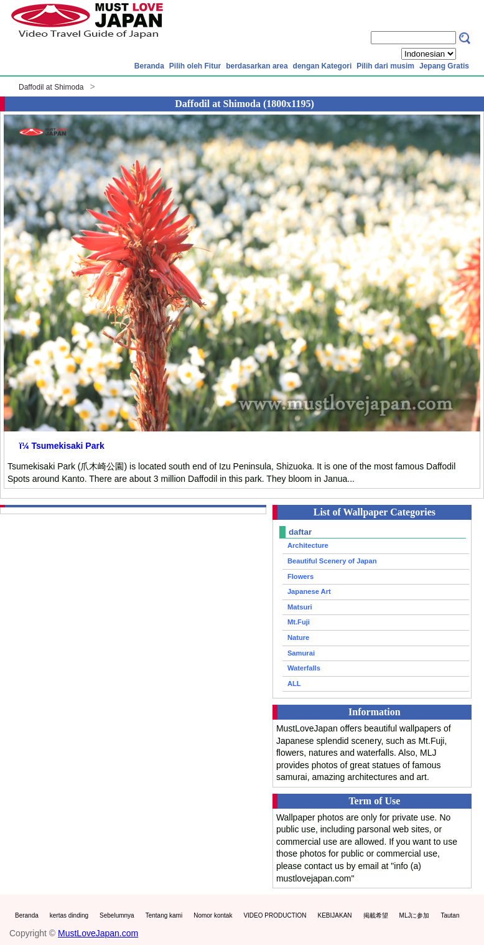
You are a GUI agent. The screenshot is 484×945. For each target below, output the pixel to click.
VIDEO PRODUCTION (274, 915)
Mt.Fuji (298, 622)
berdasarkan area (256, 66)
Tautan (449, 915)
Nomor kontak (212, 915)
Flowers (300, 576)
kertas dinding (69, 915)
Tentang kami (164, 915)
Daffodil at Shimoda (51, 87)
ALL (294, 683)
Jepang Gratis (444, 66)
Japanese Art (309, 591)
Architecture (307, 545)
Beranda (149, 66)
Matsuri (299, 607)
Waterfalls (303, 668)
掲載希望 (375, 915)
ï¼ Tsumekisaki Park (62, 446)
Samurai (301, 653)
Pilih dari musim (385, 66)
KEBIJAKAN (335, 915)
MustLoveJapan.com (98, 933)
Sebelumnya (117, 915)
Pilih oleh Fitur (195, 66)
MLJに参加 (414, 915)
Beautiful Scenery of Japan (332, 561)
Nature (298, 637)
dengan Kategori (322, 66)
